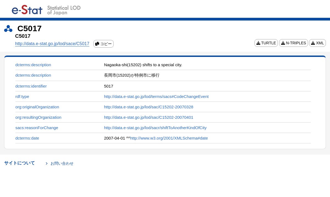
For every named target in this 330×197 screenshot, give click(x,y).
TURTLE (266, 43)
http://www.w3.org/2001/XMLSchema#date (169, 138)
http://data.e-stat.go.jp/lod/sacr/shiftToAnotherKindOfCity (155, 127)
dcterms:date (27, 138)
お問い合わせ (62, 163)
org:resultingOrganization (38, 117)
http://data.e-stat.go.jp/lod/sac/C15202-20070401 (148, 117)
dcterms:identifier (31, 86)
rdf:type (22, 96)
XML (317, 43)
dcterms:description (33, 64)
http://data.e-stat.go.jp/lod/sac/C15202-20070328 (148, 107)
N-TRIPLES (293, 43)
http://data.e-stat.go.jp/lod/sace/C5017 (52, 43)
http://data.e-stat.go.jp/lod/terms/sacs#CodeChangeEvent (156, 96)
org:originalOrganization (37, 107)
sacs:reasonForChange (36, 127)
